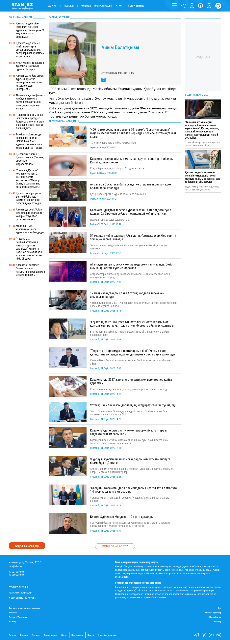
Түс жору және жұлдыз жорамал (24, 608)
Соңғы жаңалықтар (27, 545)
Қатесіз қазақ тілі (107, 635)
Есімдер (12, 622)
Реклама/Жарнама (20, 592)
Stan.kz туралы (18, 587)
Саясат (52, 6)
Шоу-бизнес (137, 6)
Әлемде (86, 6)
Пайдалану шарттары (23, 598)
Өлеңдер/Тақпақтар (18, 617)
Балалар (217, 622)
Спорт (120, 6)
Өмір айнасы (103, 6)
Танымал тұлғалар (212, 613)
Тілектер (13, 613)
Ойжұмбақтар (215, 617)
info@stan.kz (15, 566)
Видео (91, 635)
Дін (219, 608)
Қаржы (69, 6)
